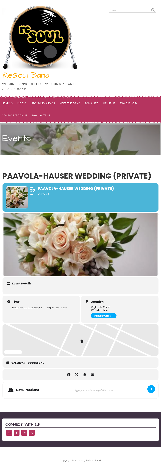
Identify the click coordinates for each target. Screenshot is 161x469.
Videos (22, 103)
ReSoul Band (26, 75)
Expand (13, 352)
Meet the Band (69, 103)
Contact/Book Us (14, 115)
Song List (91, 103)
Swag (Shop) (128, 103)
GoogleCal (36, 363)
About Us (109, 103)
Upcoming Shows (43, 103)
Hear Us (7, 103)
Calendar (18, 363)
